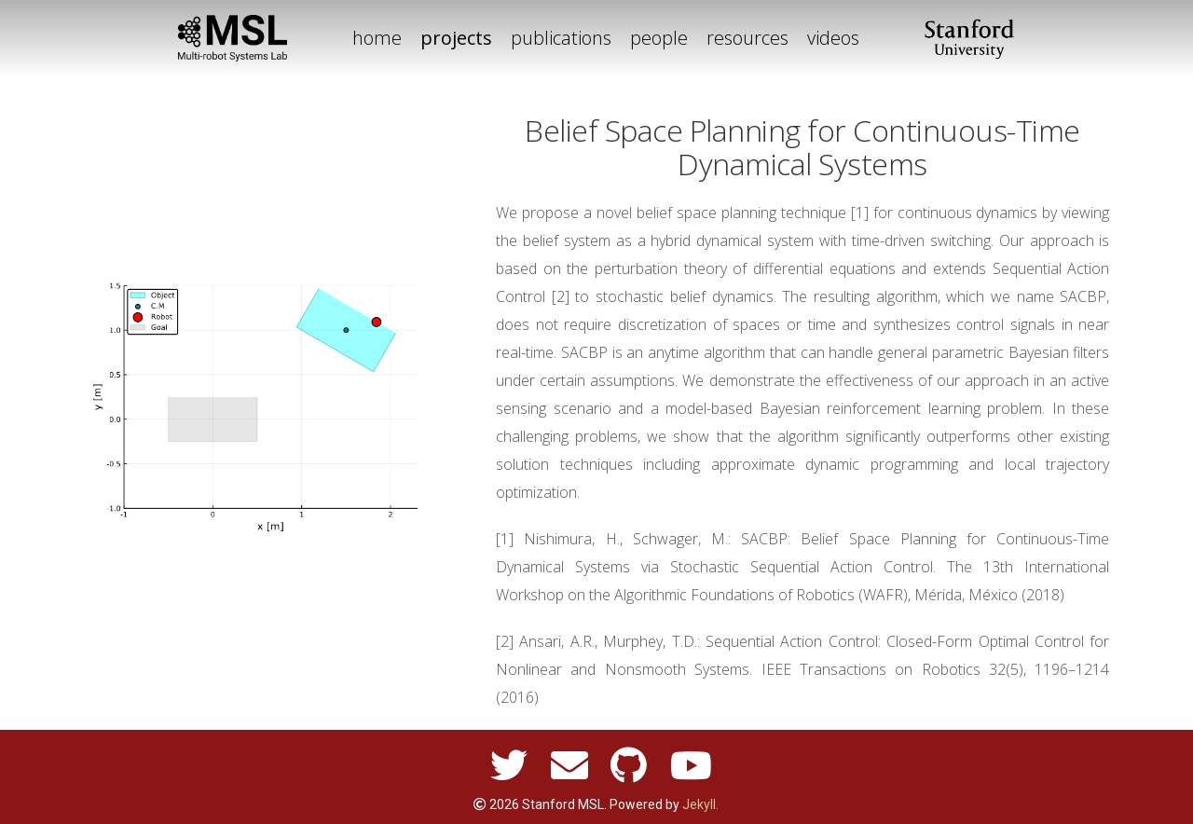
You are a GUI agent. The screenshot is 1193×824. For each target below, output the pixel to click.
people (659, 37)
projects (456, 37)
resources (747, 37)
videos (833, 37)
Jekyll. (700, 804)
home (377, 37)
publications (561, 37)
